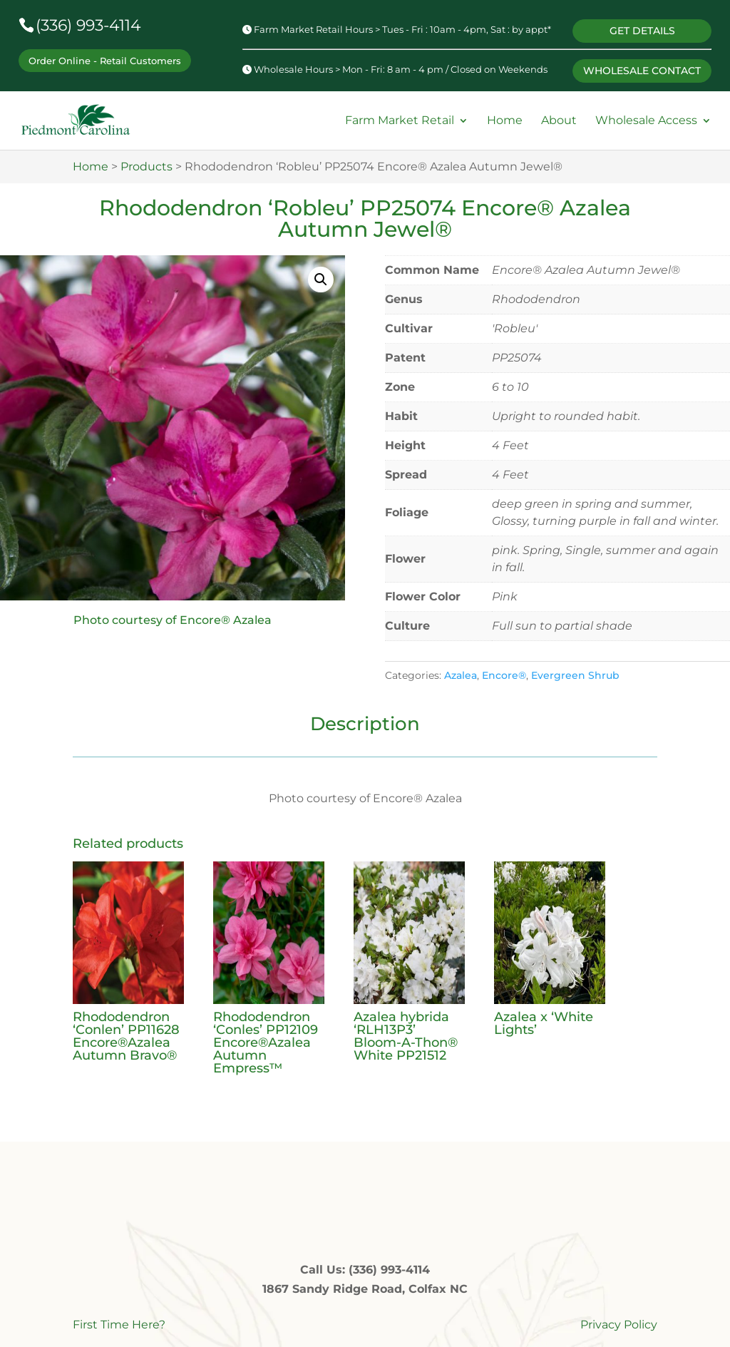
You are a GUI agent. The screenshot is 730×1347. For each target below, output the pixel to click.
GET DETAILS (640, 27)
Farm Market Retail (399, 115)
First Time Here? (119, 1319)
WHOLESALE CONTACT (640, 64)
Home (505, 115)
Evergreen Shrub (575, 670)
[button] (321, 274)
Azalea (460, 670)
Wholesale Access (646, 115)
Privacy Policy (618, 1319)
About (559, 115)
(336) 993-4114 (88, 25)
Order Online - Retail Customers (105, 60)
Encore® (504, 670)
